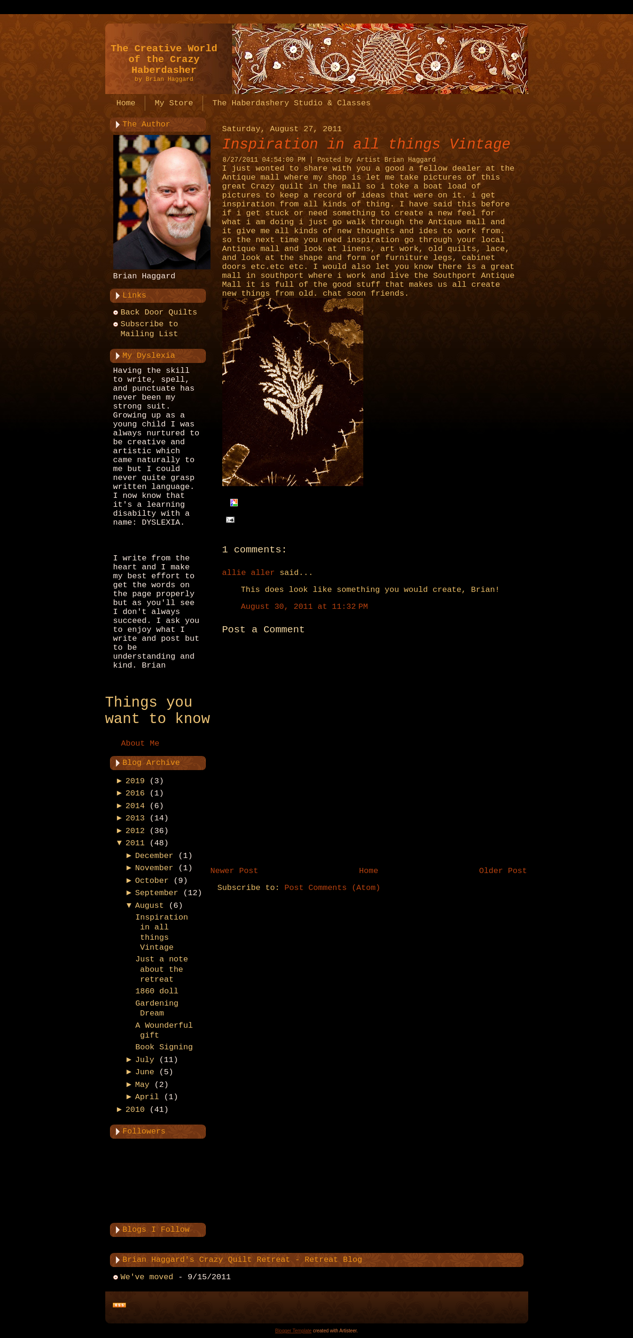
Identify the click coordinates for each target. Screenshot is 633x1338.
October (151, 880)
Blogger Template (293, 1330)
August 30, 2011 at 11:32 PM (304, 606)
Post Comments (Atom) (332, 887)
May (142, 1084)
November (154, 868)
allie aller (248, 572)
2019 (135, 781)
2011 (135, 843)
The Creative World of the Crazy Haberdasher (164, 59)
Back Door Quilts (159, 312)
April (147, 1097)
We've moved (147, 1277)
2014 (135, 806)
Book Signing (164, 1047)
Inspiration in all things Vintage (366, 144)
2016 (135, 793)
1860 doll (157, 991)
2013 (135, 818)
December (154, 855)
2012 (135, 830)
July (144, 1059)
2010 (135, 1109)
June (144, 1072)
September (156, 893)
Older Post (503, 870)
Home (368, 870)
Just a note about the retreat (161, 969)
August (149, 905)
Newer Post (234, 870)
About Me (140, 743)
